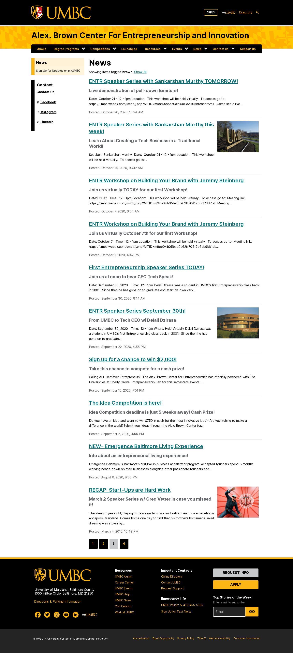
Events (177, 49)
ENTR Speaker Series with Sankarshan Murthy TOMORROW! (163, 81)
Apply (211, 12)
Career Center (124, 582)
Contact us (220, 49)
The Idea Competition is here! (125, 403)
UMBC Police (169, 605)
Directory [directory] (245, 12)
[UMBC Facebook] (37, 614)
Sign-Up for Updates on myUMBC (58, 70)
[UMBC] (61, 12)
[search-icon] (257, 12)
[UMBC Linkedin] (75, 614)
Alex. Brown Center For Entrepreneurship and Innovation (140, 35)
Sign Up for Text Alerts (176, 611)
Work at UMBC (124, 612)
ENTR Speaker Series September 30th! (137, 311)
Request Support (172, 588)
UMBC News (123, 600)
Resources (153, 49)
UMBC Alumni (123, 576)
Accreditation (141, 638)
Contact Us (45, 92)
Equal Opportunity (163, 638)
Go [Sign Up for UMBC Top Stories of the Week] (252, 611)
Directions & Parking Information (57, 601)
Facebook (48, 104)
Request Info (236, 572)
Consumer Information (246, 638)
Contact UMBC (171, 582)
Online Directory (172, 576)
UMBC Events (124, 588)
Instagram (48, 113)
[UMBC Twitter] (47, 614)
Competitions (100, 49)
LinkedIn (46, 123)
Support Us (248, 49)
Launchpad (129, 49)
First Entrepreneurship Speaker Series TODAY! (146, 267)
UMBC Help (122, 594)
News (197, 49)
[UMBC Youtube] (66, 614)
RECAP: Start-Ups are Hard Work (130, 490)
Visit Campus (123, 606)
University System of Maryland (66, 638)
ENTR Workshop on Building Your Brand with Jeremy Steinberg (166, 180)
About (41, 49)
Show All (140, 72)
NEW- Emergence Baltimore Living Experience (146, 446)
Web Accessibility (219, 638)
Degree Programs (66, 49)
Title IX (201, 638)
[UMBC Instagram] (56, 614)
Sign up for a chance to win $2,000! (133, 359)
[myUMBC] (229, 12)
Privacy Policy (185, 638)
